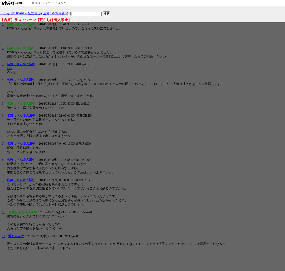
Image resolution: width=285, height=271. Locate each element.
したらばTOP (9, 13)
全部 (46, 13)
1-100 (54, 13)
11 (3, 236)
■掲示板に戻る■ (30, 13)
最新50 (63, 13)
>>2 (9, 68)
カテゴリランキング (54, 3)
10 (3, 212)
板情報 (36, 3)
